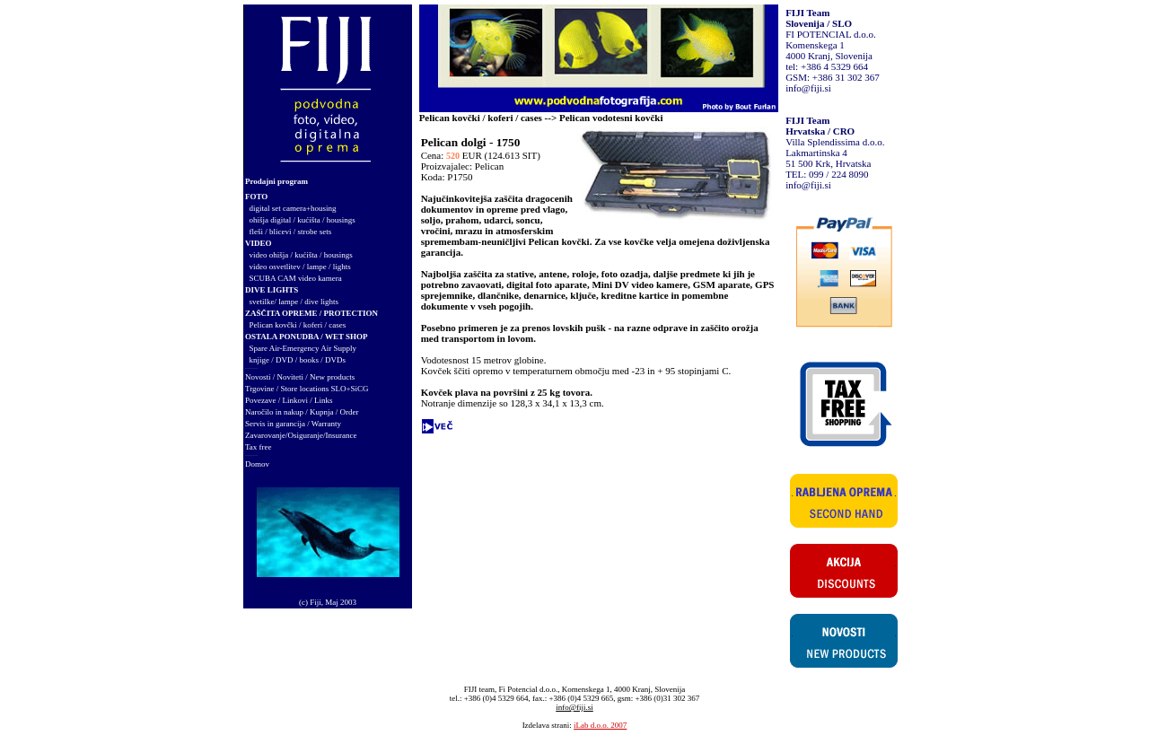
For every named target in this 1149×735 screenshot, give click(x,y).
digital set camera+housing (293, 208)
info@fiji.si (808, 88)
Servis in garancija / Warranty (293, 423)
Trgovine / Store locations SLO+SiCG (307, 388)
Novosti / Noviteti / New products (300, 376)
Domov (257, 463)
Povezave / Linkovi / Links (288, 400)
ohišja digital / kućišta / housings (302, 219)
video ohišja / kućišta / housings (301, 254)
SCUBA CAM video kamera (296, 278)
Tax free (258, 446)
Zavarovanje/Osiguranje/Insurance (300, 435)
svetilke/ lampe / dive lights (294, 301)
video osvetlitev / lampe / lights (300, 266)
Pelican (489, 166)
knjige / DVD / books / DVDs (298, 359)
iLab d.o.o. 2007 (600, 725)
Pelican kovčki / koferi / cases (298, 324)
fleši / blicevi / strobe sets (291, 231)
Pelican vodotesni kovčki (611, 117)
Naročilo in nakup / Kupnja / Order (301, 411)
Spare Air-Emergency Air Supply (303, 348)
